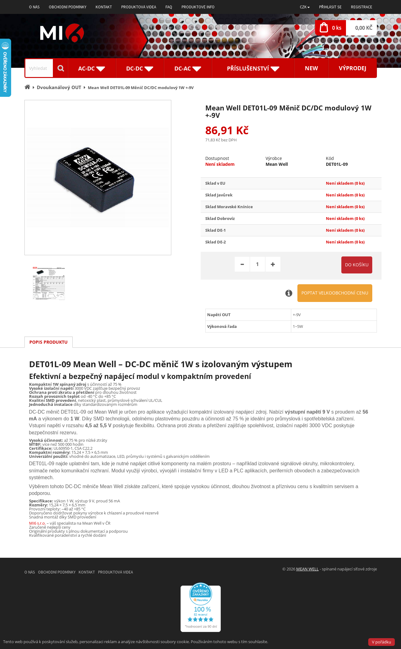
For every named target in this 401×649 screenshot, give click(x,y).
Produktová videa (138, 7)
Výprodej (352, 68)
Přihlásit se (330, 7)
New (311, 68)
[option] (98, 177)
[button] (304, 7)
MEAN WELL (307, 569)
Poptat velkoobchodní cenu (334, 293)
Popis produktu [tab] (48, 342)
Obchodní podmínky (67, 7)
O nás (34, 7)
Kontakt (104, 7)
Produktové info (198, 7)
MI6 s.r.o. (37, 523)
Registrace (361, 7)
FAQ (168, 7)
